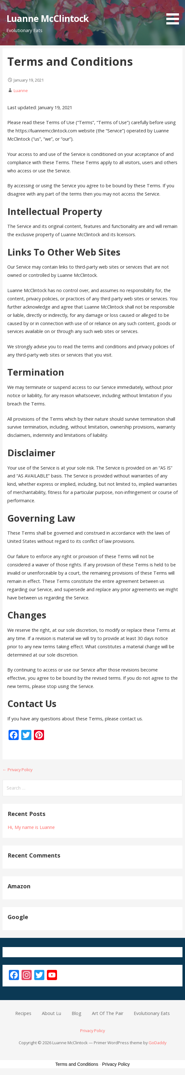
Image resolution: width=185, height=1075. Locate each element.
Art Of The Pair (107, 1013)
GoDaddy (157, 1042)
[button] (175, 13)
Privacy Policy (92, 1030)
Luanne (21, 90)
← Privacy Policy (17, 769)
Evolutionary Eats (152, 1013)
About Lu (51, 1013)
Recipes (23, 1013)
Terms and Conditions (76, 1064)
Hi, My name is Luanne (31, 827)
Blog (76, 1013)
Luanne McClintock (47, 18)
